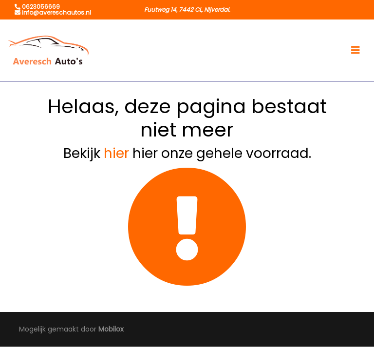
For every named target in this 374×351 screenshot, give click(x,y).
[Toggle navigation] (355, 50)
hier (116, 153)
